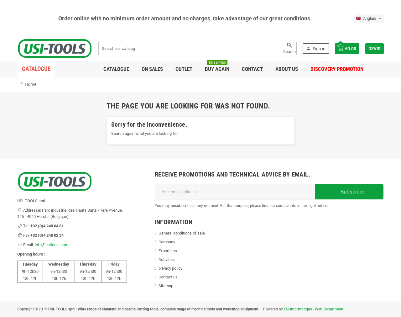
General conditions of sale (182, 233)
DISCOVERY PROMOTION (337, 66)
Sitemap (166, 285)
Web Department (329, 309)
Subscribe (349, 191)
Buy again (217, 66)
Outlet (183, 69)
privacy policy (170, 268)
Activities (167, 259)
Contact (252, 69)
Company (167, 242)
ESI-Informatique (298, 309)
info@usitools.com (51, 244)
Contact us (168, 277)
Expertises (168, 250)
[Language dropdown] (369, 18)
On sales (152, 69)
